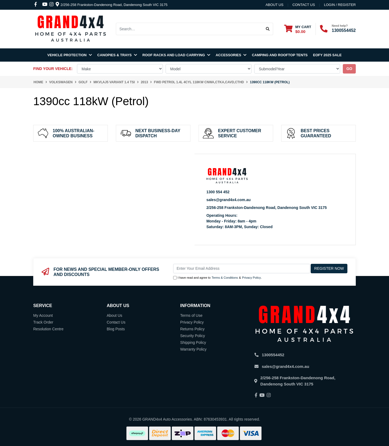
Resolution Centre (48, 329)
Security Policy (192, 336)
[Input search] (189, 29)
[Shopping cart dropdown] (297, 29)
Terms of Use (191, 315)
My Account (43, 315)
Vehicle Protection (69, 55)
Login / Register (340, 5)
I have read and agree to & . (217, 277)
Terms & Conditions (225, 277)
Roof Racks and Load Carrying (176, 55)
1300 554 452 (218, 192)
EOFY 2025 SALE (327, 55)
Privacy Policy (251, 277)
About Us (274, 5)
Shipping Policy (193, 342)
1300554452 (344, 30)
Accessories (231, 55)
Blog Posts (116, 329)
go (349, 68)
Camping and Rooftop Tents (279, 55)
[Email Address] (241, 268)
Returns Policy (192, 329)
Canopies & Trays (117, 55)
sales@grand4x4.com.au (228, 200)
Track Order (43, 322)
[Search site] (268, 29)
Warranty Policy (193, 349)
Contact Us (116, 322)
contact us (304, 5)
